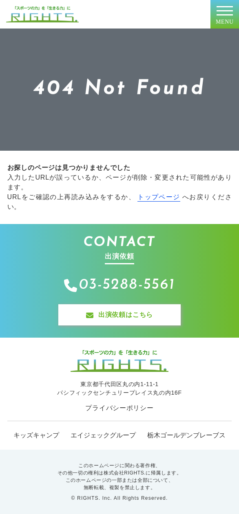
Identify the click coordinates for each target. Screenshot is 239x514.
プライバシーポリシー (119, 407)
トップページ (158, 196)
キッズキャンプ (36, 435)
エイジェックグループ (103, 435)
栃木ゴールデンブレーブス (186, 435)
